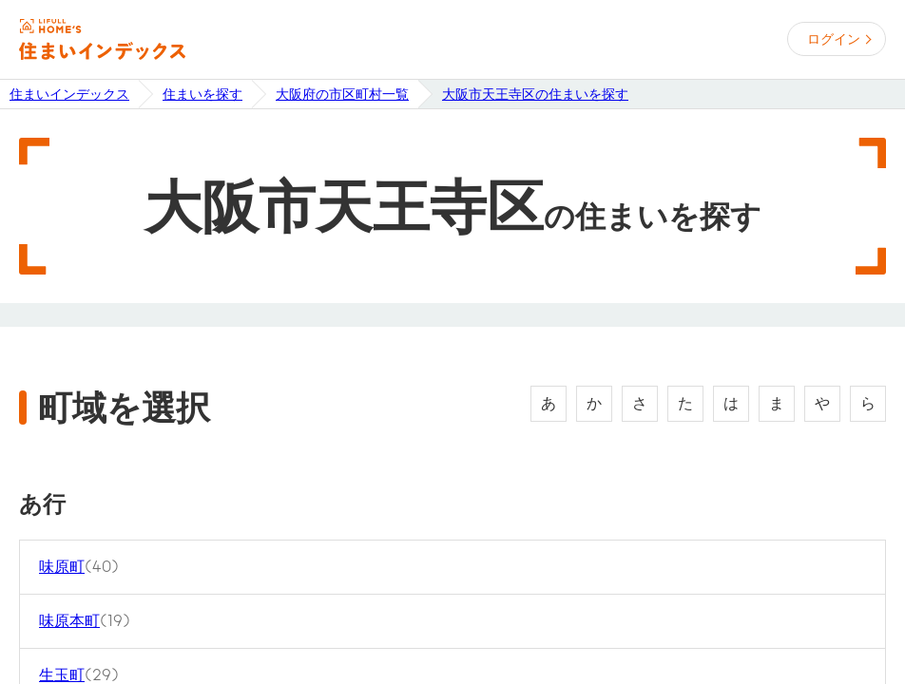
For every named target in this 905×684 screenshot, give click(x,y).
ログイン (833, 39)
